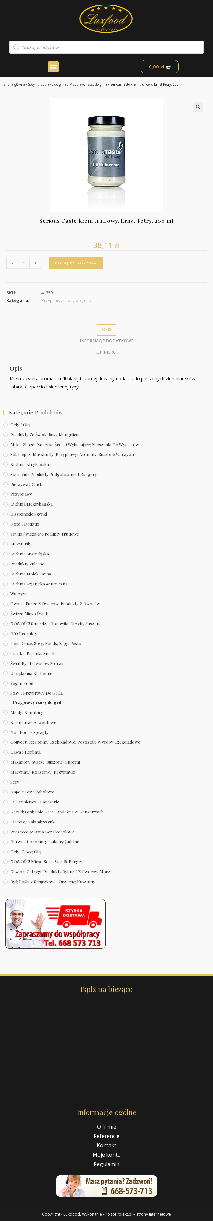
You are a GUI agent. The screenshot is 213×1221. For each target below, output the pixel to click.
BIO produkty (23, 633)
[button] (53, 66)
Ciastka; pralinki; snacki (33, 653)
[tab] (106, 330)
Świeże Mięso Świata (30, 613)
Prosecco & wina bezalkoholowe (42, 831)
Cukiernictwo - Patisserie (34, 801)
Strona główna (14, 84)
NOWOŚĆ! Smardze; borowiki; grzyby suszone (56, 623)
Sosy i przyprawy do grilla (47, 84)
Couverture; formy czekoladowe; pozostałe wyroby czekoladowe (75, 742)
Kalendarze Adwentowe (33, 722)
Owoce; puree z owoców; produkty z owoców (55, 603)
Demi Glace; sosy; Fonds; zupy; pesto (45, 643)
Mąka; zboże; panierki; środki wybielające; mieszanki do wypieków (74, 444)
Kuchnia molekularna (30, 573)
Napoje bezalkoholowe (32, 791)
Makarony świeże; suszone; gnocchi (45, 762)
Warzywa (19, 593)
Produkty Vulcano (27, 563)
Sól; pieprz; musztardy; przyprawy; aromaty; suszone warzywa (72, 454)
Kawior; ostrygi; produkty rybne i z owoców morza (61, 871)
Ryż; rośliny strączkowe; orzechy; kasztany (52, 881)
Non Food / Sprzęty (29, 732)
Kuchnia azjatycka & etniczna (39, 583)
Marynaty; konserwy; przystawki (42, 772)
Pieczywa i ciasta (27, 484)
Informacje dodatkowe (107, 341)
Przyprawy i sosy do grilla (88, 84)
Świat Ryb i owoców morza (36, 663)
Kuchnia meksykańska (31, 504)
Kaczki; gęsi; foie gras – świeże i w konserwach (57, 811)
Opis (106, 329)
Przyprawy (21, 494)
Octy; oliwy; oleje (27, 851)
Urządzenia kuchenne (31, 673)
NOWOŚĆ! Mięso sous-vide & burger (46, 861)
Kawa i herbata (25, 752)
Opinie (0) (106, 352)
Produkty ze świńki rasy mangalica (44, 434)
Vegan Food (21, 683)
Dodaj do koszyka (76, 263)
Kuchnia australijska (29, 553)
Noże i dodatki (24, 524)
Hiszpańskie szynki (28, 514)
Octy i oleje (21, 424)
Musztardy (20, 543)
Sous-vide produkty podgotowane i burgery (53, 474)
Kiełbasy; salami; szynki (33, 821)
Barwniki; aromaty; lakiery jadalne (44, 841)
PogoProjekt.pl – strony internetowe (138, 1214)
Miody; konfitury (26, 712)
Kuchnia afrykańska (29, 464)
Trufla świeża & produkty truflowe (44, 534)
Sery (14, 782)
